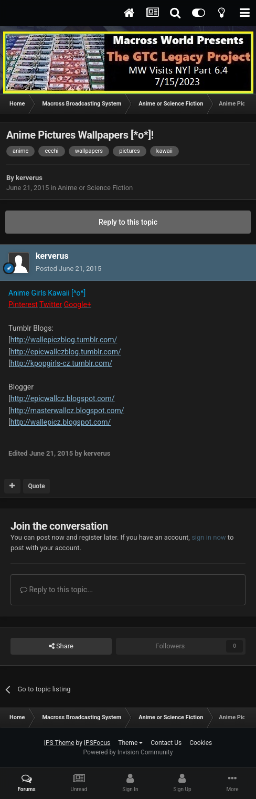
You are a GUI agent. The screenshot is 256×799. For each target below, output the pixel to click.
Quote (36, 486)
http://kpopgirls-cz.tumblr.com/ (61, 363)
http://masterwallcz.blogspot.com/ (67, 410)
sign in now (208, 537)
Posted (68, 268)
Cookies (200, 743)
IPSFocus (97, 743)
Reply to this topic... (56, 589)
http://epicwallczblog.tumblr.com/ (65, 352)
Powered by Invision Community (128, 752)
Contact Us (166, 743)
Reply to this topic (128, 222)
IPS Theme (59, 743)
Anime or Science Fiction (95, 188)
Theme (130, 743)
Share (61, 646)
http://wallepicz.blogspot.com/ (60, 422)
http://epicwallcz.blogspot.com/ (62, 398)
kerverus (29, 178)
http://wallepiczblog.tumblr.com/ (64, 339)
